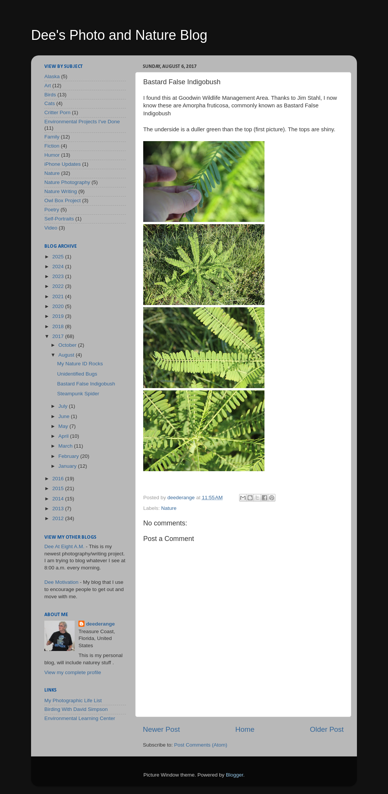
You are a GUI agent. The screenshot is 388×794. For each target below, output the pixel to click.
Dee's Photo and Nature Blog (119, 35)
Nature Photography (67, 182)
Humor (52, 155)
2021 (58, 296)
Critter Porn (57, 112)
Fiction (51, 146)
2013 (58, 508)
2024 (58, 266)
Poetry (51, 209)
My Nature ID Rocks (80, 363)
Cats (49, 103)
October (68, 345)
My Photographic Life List (73, 700)
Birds (50, 94)
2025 (58, 256)
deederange (100, 624)
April (64, 436)
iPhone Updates (62, 164)
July (63, 406)
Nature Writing (60, 191)
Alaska (52, 76)
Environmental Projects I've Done (82, 121)
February (69, 456)
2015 (58, 488)
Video (50, 228)
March (66, 446)
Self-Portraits (59, 219)
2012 (58, 518)
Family (51, 137)
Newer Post (161, 729)
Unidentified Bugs (77, 374)
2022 (58, 286)
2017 (58, 336)
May (63, 426)
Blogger (234, 775)
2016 (58, 478)
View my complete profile (72, 672)
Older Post (327, 729)
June (64, 416)
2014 (58, 499)
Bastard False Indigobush (86, 384)
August (67, 355)
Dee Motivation (61, 582)
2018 (58, 326)
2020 (58, 306)
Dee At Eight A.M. (64, 546)
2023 (58, 276)
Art (47, 85)
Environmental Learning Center (79, 718)
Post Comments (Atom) (200, 745)
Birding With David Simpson (76, 709)
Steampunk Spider (78, 393)
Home (244, 729)
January (68, 466)
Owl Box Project (62, 200)
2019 (58, 316)
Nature (169, 508)
